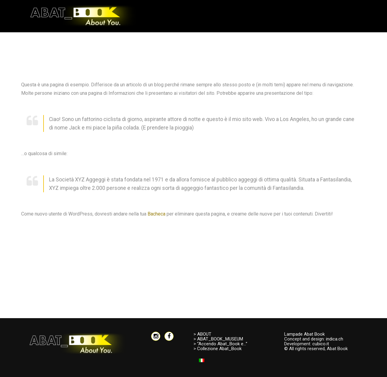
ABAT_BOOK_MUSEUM (220, 339)
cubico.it (320, 344)
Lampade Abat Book (304, 334)
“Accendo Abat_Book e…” (222, 344)
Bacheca (156, 214)
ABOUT (204, 334)
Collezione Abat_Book (219, 348)
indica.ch (334, 339)
